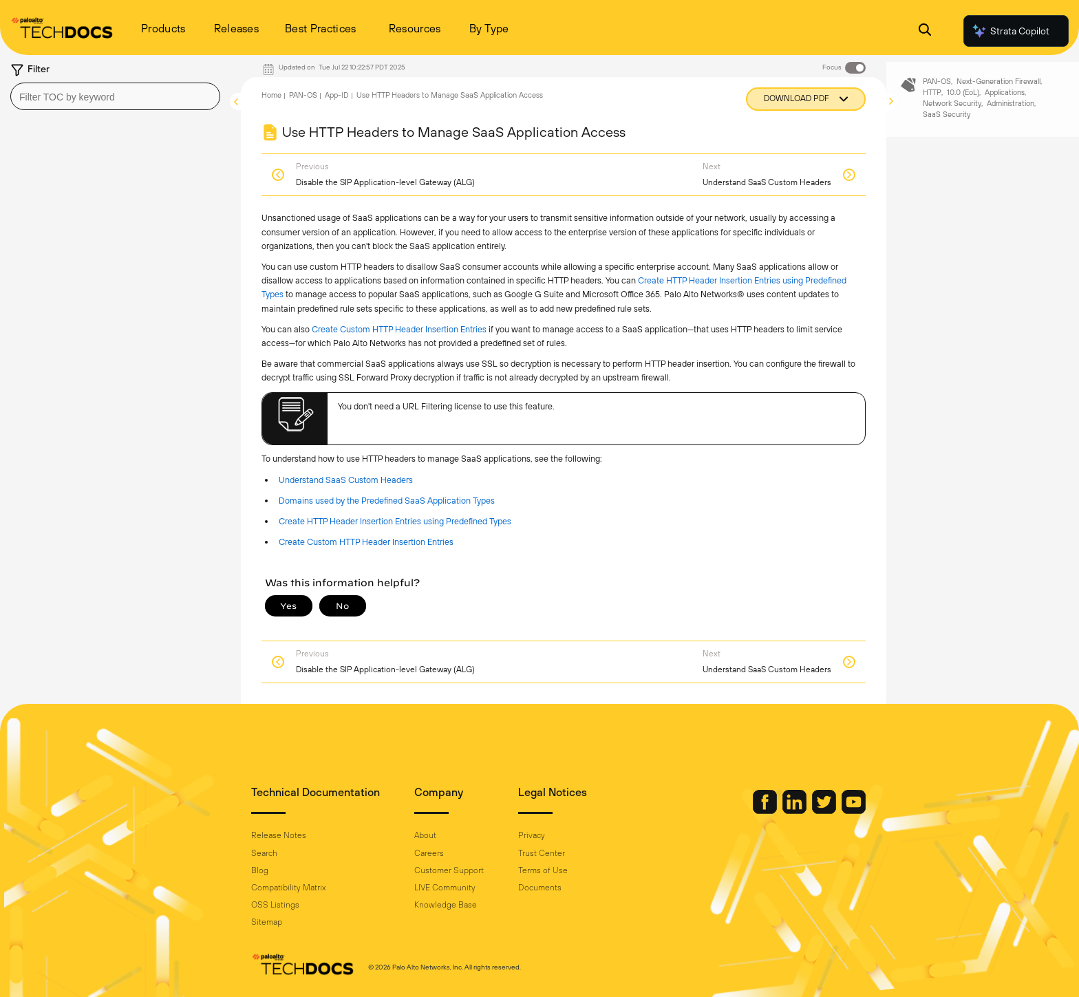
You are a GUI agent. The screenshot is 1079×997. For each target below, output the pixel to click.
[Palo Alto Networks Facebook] (766, 810)
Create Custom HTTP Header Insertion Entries (399, 329)
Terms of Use (543, 870)
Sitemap (266, 922)
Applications (1005, 105)
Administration (1010, 115)
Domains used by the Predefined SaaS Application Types (387, 500)
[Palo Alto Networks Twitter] (825, 810)
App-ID (337, 95)
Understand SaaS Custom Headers (346, 480)
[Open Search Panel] (925, 31)
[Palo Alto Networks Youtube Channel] (854, 810)
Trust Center (541, 853)
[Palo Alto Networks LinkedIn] (795, 810)
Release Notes (278, 835)
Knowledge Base (445, 905)
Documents (540, 887)
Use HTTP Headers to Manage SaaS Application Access (449, 95)
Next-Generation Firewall (998, 94)
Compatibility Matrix (288, 887)
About (425, 835)
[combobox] (115, 96)
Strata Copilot (1010, 31)
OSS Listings (275, 905)
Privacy (531, 835)
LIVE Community (445, 887)
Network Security (952, 115)
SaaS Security (946, 126)
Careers (429, 853)
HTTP (932, 105)
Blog (259, 870)
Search (264, 853)
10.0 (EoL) (963, 105)
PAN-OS (303, 95)
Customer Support (449, 870)
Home (271, 95)
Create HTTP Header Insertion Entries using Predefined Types (395, 521)
